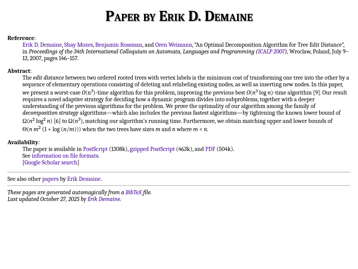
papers (50, 179)
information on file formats (65, 155)
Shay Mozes (78, 44)
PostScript (95, 149)
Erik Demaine (84, 179)
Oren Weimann (173, 44)
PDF (210, 149)
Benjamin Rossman (119, 44)
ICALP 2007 (271, 51)
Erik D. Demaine (42, 44)
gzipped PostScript (152, 149)
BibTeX (134, 192)
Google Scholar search (51, 162)
